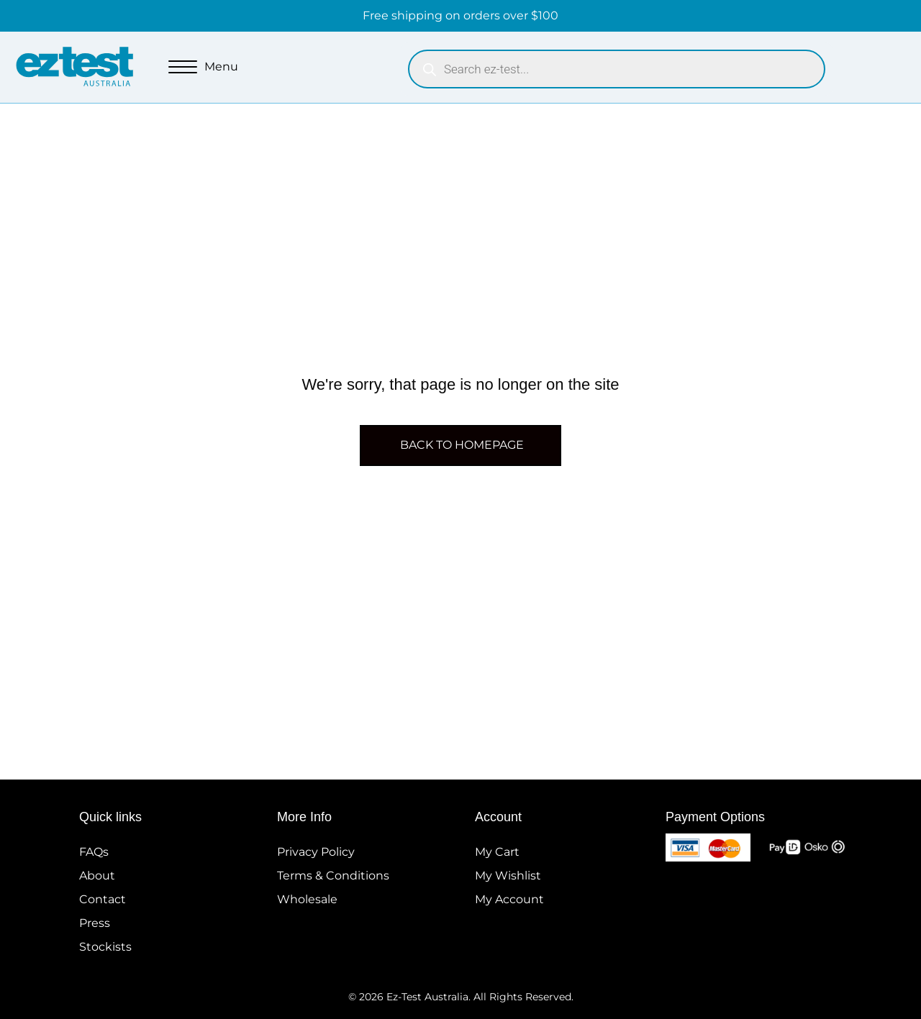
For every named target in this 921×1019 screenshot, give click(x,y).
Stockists (105, 947)
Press (94, 923)
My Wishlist (508, 875)
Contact (102, 899)
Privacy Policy (316, 852)
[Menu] (203, 67)
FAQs (94, 852)
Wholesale (307, 899)
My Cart (497, 852)
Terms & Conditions (333, 875)
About (97, 875)
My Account (509, 899)
